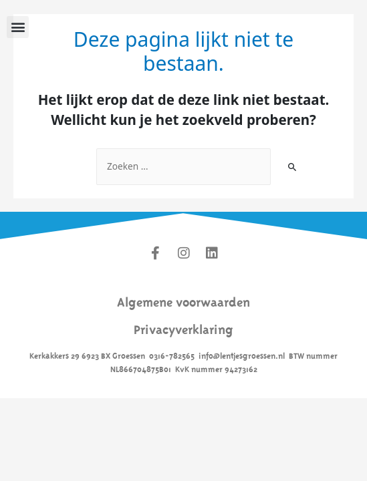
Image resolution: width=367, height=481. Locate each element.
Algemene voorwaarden (183, 300)
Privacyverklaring (183, 328)
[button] (18, 27)
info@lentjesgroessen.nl (242, 355)
